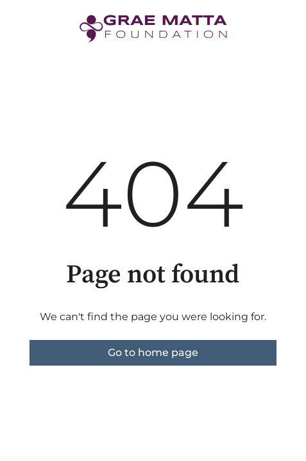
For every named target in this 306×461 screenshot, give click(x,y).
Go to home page (153, 352)
